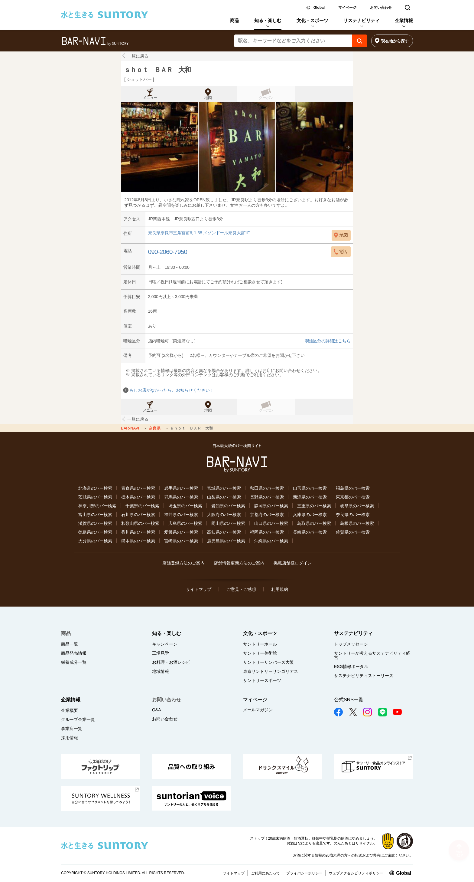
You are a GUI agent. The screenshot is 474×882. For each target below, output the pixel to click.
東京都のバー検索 (353, 497)
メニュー (150, 98)
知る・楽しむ (267, 20)
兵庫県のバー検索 (310, 514)
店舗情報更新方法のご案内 (239, 563)
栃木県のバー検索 (138, 497)
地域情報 (160, 671)
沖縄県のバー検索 (271, 540)
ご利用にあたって (265, 873)
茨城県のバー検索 (95, 497)
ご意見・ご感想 (241, 589)
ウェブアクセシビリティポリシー (356, 873)
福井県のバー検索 (181, 514)
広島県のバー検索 (185, 523)
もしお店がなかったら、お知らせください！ (171, 390)
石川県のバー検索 (138, 514)
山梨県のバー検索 (224, 497)
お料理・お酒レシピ (171, 662)
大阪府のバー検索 (224, 514)
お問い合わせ (381, 7)
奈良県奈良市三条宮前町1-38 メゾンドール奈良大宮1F (199, 233)
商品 (234, 20)
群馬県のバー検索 (181, 497)
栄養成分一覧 (73, 662)
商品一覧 (69, 644)
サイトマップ (198, 589)
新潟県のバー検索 (310, 497)
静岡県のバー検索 (271, 505)
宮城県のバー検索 (224, 488)
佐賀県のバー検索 (353, 532)
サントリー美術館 (260, 653)
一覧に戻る (137, 56)
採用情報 (69, 737)
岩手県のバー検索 (181, 488)
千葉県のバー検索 (142, 505)
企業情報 (404, 20)
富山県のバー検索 (95, 514)
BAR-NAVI (130, 428)
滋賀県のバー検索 (95, 523)
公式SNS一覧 (348, 699)
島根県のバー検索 (357, 523)
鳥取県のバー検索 (314, 523)
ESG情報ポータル (351, 666)
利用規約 (279, 589)
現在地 (395, 41)
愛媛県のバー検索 (181, 532)
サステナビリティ (361, 20)
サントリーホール (260, 644)
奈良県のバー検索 (353, 514)
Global (319, 7)
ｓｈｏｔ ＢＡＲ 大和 (157, 70)
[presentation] (348, 147)
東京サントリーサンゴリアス (270, 671)
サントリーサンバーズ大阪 (268, 662)
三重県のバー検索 (314, 505)
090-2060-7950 (167, 251)
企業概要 (69, 710)
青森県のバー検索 (138, 488)
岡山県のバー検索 (228, 523)
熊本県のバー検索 (138, 540)
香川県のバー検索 (138, 532)
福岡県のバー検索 (267, 532)
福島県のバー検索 (353, 488)
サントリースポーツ (262, 680)
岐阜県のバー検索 (357, 505)
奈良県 (155, 428)
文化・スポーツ (312, 20)
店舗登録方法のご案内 (183, 563)
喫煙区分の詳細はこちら (328, 340)
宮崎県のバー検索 (181, 540)
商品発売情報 (73, 653)
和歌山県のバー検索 (140, 523)
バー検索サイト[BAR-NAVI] (95, 41)
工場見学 (160, 653)
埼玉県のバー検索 (185, 505)
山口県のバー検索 (271, 523)
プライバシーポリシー (304, 873)
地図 (208, 98)
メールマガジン (258, 709)
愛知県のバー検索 (228, 505)
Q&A (156, 709)
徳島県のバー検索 (95, 532)
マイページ (347, 7)
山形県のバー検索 (310, 488)
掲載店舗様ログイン (293, 563)
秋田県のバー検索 (267, 488)
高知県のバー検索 (224, 532)
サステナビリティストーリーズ (363, 675)
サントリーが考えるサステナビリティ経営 (372, 655)
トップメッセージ (351, 644)
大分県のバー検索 (95, 540)
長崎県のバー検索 (310, 532)
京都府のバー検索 (267, 514)
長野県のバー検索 (267, 497)
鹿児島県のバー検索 (226, 540)
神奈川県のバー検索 (97, 505)
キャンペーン (164, 644)
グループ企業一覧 (78, 719)
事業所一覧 (71, 728)
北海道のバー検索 (95, 488)
